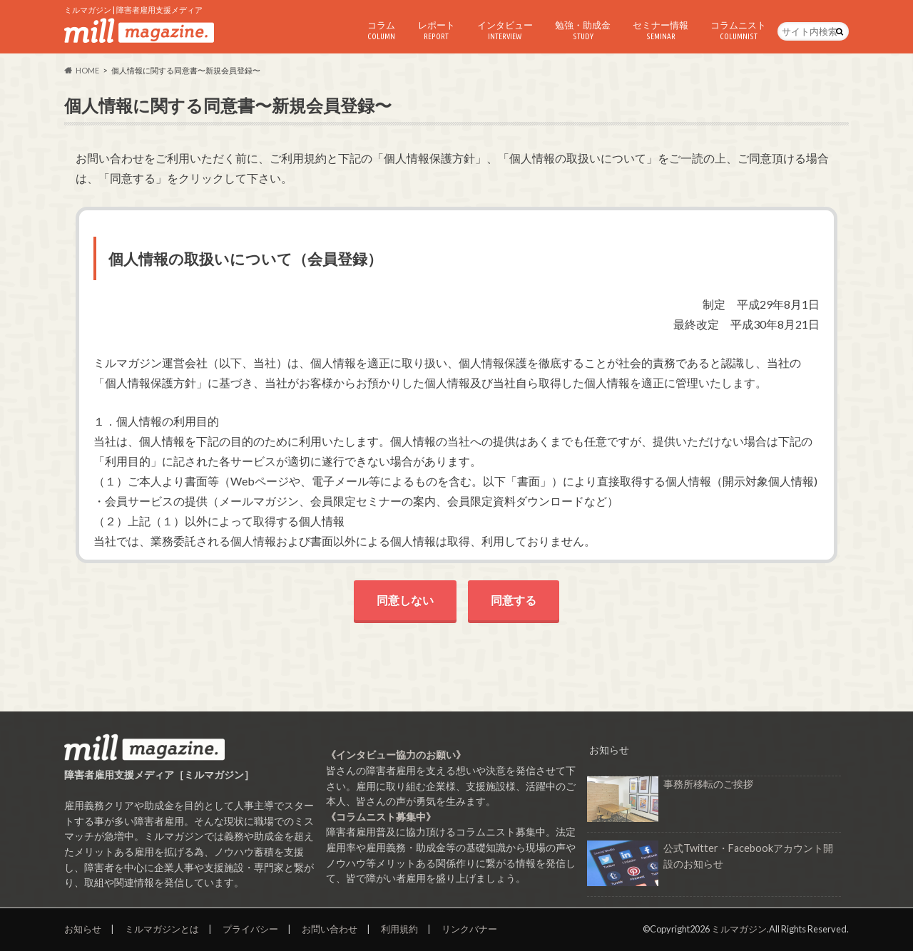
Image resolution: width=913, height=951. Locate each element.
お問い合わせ (329, 929)
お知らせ (82, 929)
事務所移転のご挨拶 (670, 801)
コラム (381, 30)
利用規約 (399, 929)
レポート (436, 30)
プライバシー (250, 929)
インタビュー (505, 30)
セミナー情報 (660, 30)
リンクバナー (469, 929)
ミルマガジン (739, 929)
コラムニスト (738, 30)
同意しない (405, 600)
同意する (513, 600)
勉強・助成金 (583, 30)
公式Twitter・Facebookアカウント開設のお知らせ (710, 866)
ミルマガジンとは (162, 929)
